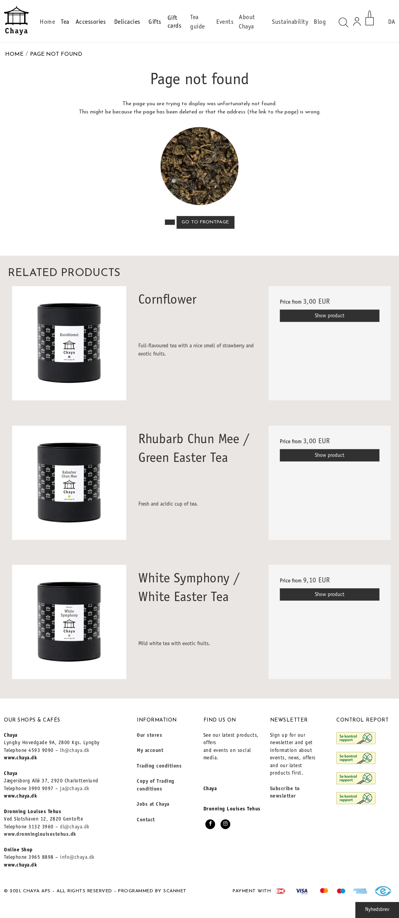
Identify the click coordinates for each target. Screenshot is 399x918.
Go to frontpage (205, 222)
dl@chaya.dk (75, 827)
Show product (329, 316)
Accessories (92, 22)
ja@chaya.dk (75, 789)
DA (391, 22)
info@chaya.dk (77, 857)
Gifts (154, 22)
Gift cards (175, 22)
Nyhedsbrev (377, 910)
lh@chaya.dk (75, 751)
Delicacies (128, 22)
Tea (65, 22)
